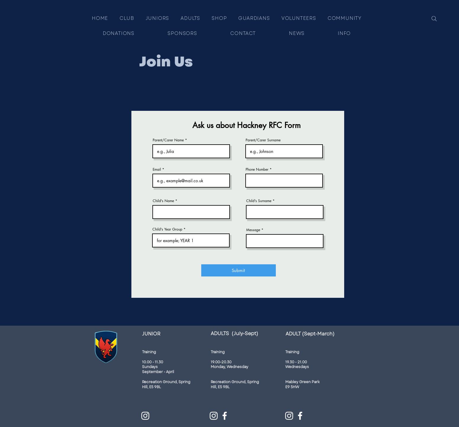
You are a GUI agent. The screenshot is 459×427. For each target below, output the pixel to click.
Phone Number (257, 169)
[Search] (434, 18)
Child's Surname (258, 201)
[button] (157, 18)
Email (157, 169)
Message (253, 230)
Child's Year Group (167, 229)
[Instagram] (145, 415)
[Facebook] (224, 415)
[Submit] (238, 270)
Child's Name (163, 201)
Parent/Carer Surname (263, 140)
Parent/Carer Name (168, 140)
